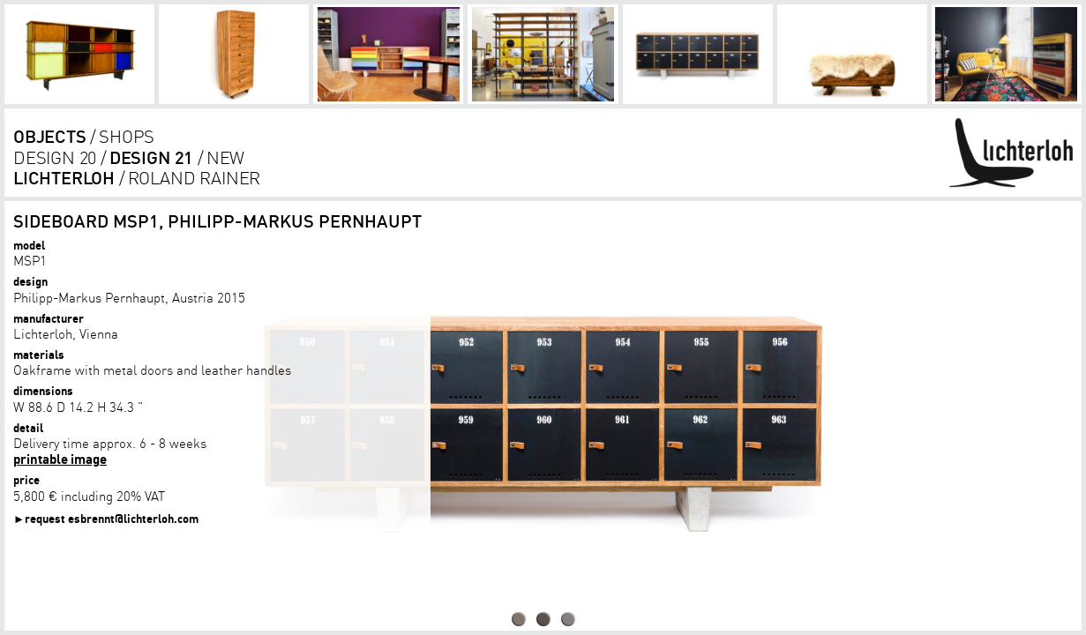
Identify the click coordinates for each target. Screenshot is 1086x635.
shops (126, 136)
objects (49, 136)
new (225, 157)
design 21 (151, 157)
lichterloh (64, 178)
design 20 (54, 157)
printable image (60, 459)
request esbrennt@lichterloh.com (111, 518)
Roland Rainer (194, 178)
